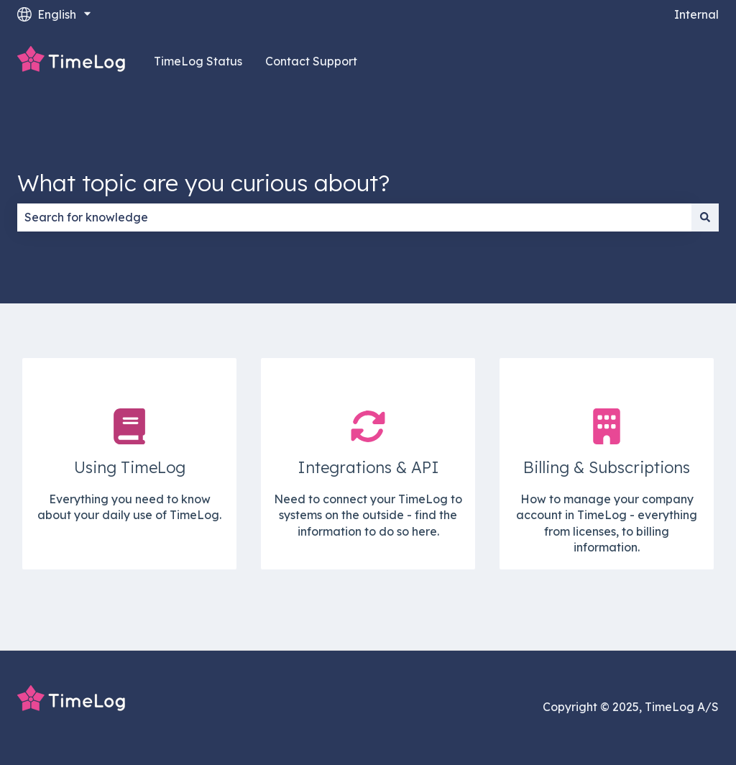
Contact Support (311, 61)
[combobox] (354, 217)
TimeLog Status (198, 61)
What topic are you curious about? (203, 182)
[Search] (705, 217)
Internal (696, 14)
